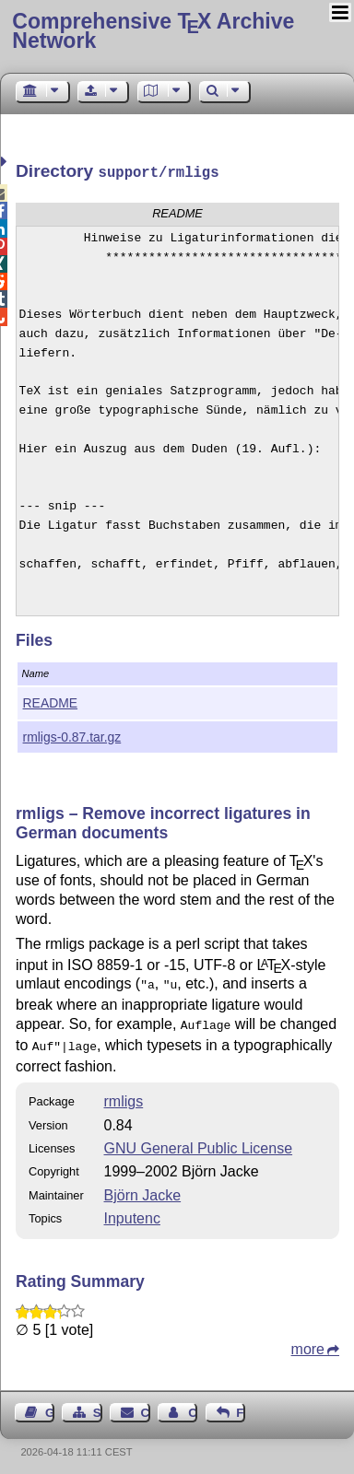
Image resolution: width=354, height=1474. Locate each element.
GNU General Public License (198, 1141)
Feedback (240, 1405)
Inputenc (132, 1211)
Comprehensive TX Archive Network (153, 31)
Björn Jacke (143, 1188)
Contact (145, 1405)
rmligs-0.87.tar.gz (72, 735)
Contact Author (192, 1405)
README (50, 701)
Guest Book (49, 1405)
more (307, 1342)
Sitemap (97, 1405)
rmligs (124, 1094)
